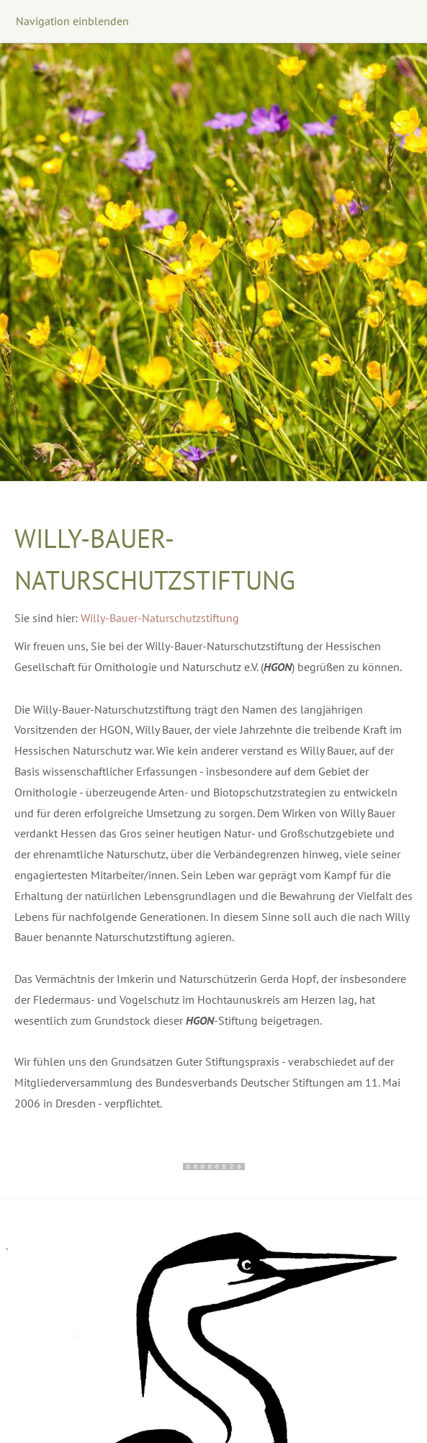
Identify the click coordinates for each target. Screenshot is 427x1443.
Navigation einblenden (72, 21)
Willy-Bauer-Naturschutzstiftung (160, 618)
